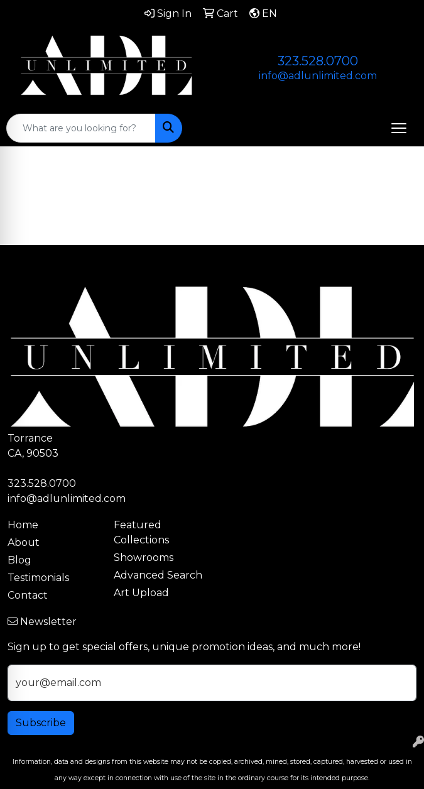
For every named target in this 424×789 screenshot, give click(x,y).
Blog (19, 560)
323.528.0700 (318, 60)
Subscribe (41, 723)
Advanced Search (158, 575)
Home (23, 525)
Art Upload (141, 593)
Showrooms (143, 557)
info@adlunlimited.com (318, 76)
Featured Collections (141, 532)
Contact (28, 595)
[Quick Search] (81, 128)
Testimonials (38, 578)
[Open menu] (398, 128)
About (24, 542)
